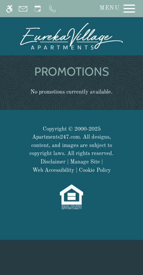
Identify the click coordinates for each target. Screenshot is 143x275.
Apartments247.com (56, 137)
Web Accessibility (53, 170)
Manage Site (85, 162)
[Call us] (52, 8)
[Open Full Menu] (115, 8)
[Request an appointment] (37, 8)
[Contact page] (23, 8)
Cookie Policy (95, 170)
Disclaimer (53, 162)
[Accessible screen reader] (9, 8)
